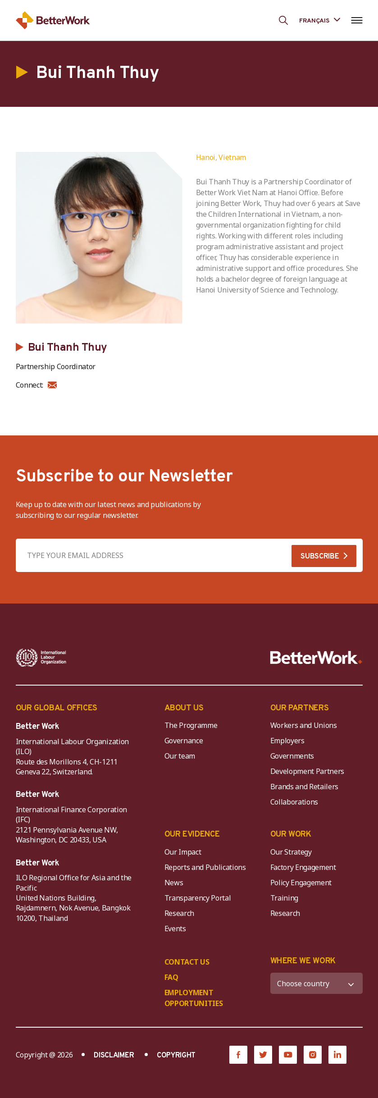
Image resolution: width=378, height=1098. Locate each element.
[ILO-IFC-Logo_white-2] (41, 658)
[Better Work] (316, 657)
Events (175, 928)
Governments (292, 756)
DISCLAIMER (114, 1055)
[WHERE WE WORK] (316, 983)
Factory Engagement (303, 867)
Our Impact (182, 852)
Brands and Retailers (304, 786)
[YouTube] (288, 1055)
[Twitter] (263, 1055)
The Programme (191, 725)
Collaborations (294, 802)
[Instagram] (313, 1055)
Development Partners (307, 771)
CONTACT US (186, 962)
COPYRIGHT (176, 1055)
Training (284, 898)
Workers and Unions (303, 725)
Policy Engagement (302, 883)
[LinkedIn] (337, 1055)
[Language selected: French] (319, 20)
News (173, 883)
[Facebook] (238, 1055)
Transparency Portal (197, 898)
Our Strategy (291, 852)
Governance (183, 741)
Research (179, 913)
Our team (179, 756)
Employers (287, 741)
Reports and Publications (205, 867)
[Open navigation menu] (357, 20)
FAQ (171, 977)
